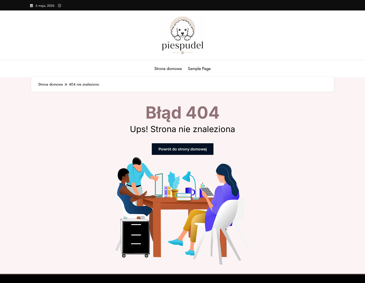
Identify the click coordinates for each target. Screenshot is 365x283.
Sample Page (199, 69)
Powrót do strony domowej (183, 149)
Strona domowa (168, 69)
